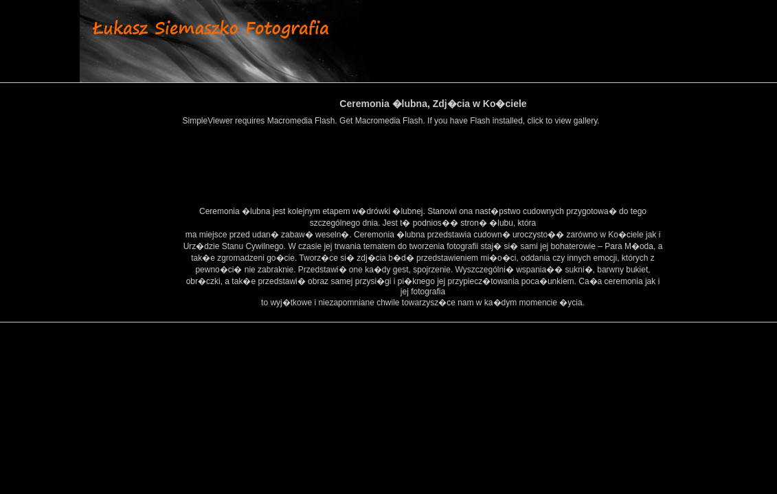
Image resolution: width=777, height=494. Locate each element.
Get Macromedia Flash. (382, 121)
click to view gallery (563, 121)
